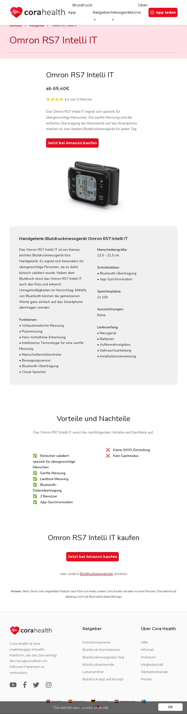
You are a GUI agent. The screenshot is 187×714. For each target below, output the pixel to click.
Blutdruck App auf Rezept (103, 668)
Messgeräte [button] (117, 9)
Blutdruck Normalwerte (101, 639)
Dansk (102, 696)
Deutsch (99, 690)
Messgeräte (36, 26)
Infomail (147, 639)
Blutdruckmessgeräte (96, 563)
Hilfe (144, 632)
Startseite (15, 26)
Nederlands (124, 690)
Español (76, 690)
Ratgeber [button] (97, 9)
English (54, 690)
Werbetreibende (154, 661)
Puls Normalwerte (97, 632)
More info (101, 708)
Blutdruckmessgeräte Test (103, 646)
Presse (146, 668)
